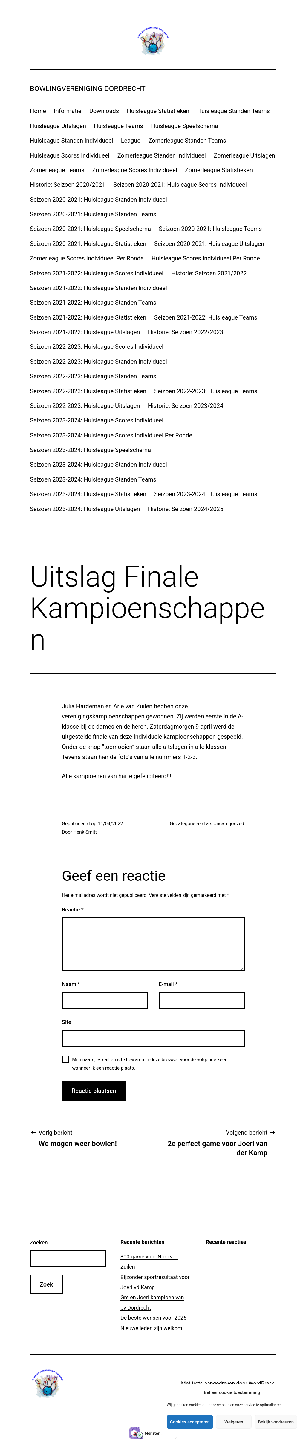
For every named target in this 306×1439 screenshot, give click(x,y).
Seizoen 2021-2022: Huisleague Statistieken (88, 317)
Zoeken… (40, 1242)
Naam (71, 984)
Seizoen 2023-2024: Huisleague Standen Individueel (98, 464)
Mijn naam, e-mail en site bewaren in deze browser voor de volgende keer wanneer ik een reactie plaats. (149, 1064)
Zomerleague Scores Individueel (134, 170)
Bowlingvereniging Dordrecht (88, 88)
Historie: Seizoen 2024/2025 (186, 509)
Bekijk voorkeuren (276, 1422)
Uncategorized (228, 823)
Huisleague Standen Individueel (71, 140)
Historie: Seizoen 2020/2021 (67, 184)
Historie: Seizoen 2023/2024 (186, 405)
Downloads (104, 111)
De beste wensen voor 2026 (153, 1318)
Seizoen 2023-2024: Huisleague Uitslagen (85, 509)
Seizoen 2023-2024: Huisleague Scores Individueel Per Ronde (111, 435)
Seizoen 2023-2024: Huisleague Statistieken (88, 494)
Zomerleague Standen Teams (187, 140)
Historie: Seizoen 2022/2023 (186, 332)
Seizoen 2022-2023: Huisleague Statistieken (88, 391)
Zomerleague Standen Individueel (161, 155)
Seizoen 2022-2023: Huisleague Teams (205, 391)
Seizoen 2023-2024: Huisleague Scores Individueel (96, 420)
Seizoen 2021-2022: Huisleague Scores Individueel (96, 273)
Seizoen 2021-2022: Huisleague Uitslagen (85, 332)
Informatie (67, 111)
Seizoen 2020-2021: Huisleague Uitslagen (209, 243)
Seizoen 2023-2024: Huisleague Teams (205, 494)
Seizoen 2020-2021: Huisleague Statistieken (88, 243)
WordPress (262, 1383)
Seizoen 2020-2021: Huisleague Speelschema (90, 228)
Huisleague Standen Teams (233, 111)
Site (66, 1022)
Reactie (73, 909)
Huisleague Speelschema (184, 125)
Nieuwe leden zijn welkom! (152, 1328)
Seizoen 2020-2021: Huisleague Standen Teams (93, 214)
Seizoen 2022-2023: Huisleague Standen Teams (93, 376)
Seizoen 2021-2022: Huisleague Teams (205, 317)
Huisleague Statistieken (158, 111)
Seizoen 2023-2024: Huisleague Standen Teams (93, 479)
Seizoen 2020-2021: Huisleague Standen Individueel (98, 199)
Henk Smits (85, 832)
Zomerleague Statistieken (219, 170)
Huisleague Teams (118, 125)
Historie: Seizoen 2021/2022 (209, 273)
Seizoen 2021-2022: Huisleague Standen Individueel (98, 287)
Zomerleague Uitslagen (244, 155)
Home (38, 111)
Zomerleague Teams (57, 170)
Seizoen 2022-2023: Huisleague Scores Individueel (96, 346)
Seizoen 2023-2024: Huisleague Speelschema (90, 450)
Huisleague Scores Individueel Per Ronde (206, 258)
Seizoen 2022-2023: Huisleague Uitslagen (85, 405)
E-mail (168, 984)
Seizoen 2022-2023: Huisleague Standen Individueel (98, 361)
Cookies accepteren (190, 1422)
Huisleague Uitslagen (58, 125)
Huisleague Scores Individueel (69, 155)
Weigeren (233, 1422)
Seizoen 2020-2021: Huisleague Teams (210, 228)
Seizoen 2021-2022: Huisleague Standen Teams (93, 302)
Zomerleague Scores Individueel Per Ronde (87, 258)
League (130, 140)
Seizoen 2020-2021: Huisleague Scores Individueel (180, 184)
